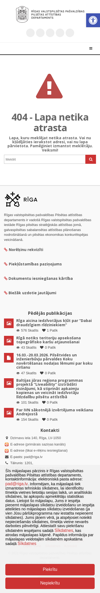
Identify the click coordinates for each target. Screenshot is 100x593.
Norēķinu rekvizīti (23, 249)
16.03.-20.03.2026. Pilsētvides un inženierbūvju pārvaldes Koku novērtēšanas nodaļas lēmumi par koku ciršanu (54, 361)
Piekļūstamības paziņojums (33, 263)
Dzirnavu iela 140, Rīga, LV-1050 (35, 438)
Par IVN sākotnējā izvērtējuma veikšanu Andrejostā (54, 411)
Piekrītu (50, 569)
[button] (93, 20)
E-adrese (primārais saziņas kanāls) (38, 444)
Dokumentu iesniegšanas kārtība (41, 278)
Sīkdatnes (63, 530)
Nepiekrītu (50, 583)
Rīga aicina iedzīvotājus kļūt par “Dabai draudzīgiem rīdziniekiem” (54, 322)
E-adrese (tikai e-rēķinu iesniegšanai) (38, 450)
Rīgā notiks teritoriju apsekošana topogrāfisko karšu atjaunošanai (48, 339)
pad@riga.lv (33, 457)
